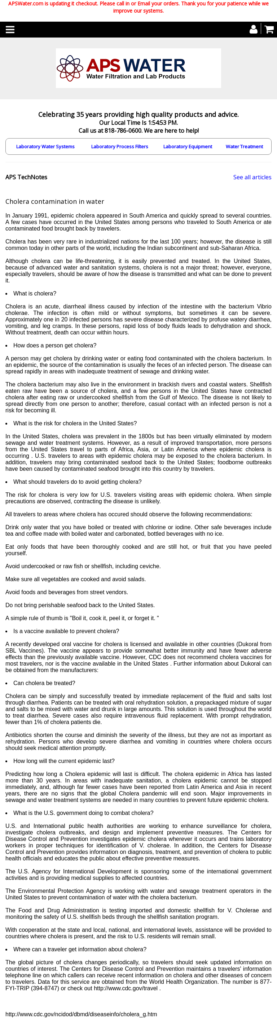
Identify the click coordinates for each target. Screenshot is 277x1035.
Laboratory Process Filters (119, 146)
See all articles (252, 177)
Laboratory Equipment (187, 146)
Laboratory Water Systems (45, 146)
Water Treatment (244, 146)
